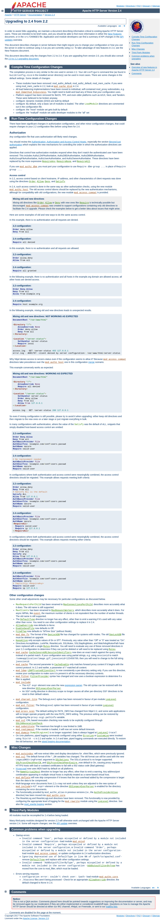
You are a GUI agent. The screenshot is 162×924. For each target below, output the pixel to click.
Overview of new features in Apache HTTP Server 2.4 (144, 68)
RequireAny (48, 161)
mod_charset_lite (26, 699)
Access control (17, 175)
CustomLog (103, 735)
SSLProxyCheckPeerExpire (63, 762)
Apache (8, 15)
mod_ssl (20, 720)
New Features (115, 34)
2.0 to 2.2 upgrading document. (23, 59)
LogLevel (111, 699)
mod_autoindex (24, 753)
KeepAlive (22, 640)
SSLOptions (62, 759)
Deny (47, 181)
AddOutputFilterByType (101, 865)
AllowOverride (24, 625)
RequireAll (83, 161)
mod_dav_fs (22, 634)
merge (91, 362)
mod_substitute (25, 726)
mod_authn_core (56, 795)
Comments (137, 73)
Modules (120, 6)
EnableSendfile (25, 628)
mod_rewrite (72, 801)
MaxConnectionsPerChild (78, 604)
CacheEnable (61, 664)
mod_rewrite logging (34, 804)
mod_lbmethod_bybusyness (31, 92)
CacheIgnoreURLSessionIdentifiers (50, 652)
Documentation (35, 15)
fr (124, 26)
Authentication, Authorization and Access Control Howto (59, 142)
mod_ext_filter (25, 705)
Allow (40, 181)
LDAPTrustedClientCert (42, 670)
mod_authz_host (18, 189)
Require (84, 202)
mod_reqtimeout (25, 729)
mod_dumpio (22, 732)
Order (32, 181)
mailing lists (111, 906)
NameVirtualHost (30, 772)
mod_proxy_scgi (25, 711)
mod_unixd (79, 841)
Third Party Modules (141, 52)
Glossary (146, 6)
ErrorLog (88, 735)
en (120, 26)
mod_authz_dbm (28, 166)
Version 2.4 (50, 15)
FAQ (139, 6)
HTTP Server (20, 15)
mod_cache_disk (63, 86)
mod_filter (22, 676)
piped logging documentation (56, 741)
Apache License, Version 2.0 (36, 918)
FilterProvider (39, 676)
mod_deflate (23, 777)
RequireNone (64, 161)
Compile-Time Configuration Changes (37, 67)
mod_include (23, 682)
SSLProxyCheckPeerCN (29, 762)
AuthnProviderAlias (106, 792)
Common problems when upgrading (36, 829)
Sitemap (156, 6)
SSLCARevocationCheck (29, 723)
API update (61, 823)
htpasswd (21, 768)
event (37, 613)
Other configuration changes (26, 595)
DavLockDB (54, 634)
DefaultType (27, 619)
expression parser (73, 685)
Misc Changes (138, 49)
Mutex (46, 646)
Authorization (17, 132)
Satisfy (60, 181)
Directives (130, 6)
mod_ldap (21, 670)
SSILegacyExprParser (48, 688)
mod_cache (22, 652)
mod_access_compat (85, 192)
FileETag (21, 631)
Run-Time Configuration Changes (34, 118)
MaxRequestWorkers (62, 610)
